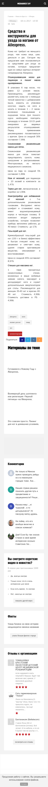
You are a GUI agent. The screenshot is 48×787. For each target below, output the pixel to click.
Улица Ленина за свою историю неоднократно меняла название (23, 625)
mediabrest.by (24, 3)
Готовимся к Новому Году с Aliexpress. (22, 370)
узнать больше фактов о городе (24, 636)
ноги (23, 317)
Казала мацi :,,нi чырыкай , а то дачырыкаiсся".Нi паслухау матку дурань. (26, 509)
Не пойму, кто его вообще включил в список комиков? (24, 524)
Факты (12, 616)
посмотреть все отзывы (24, 742)
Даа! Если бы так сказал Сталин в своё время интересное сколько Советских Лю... (27, 539)
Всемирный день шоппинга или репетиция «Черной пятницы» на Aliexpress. (22, 396)
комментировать (16, 334)
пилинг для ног (15, 322)
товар (28, 322)
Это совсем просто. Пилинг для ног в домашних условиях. (23, 422)
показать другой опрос (24, 601)
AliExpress (13, 317)
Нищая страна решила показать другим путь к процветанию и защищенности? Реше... (27, 493)
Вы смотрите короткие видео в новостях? (23, 561)
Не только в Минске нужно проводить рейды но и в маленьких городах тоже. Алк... (27, 476)
